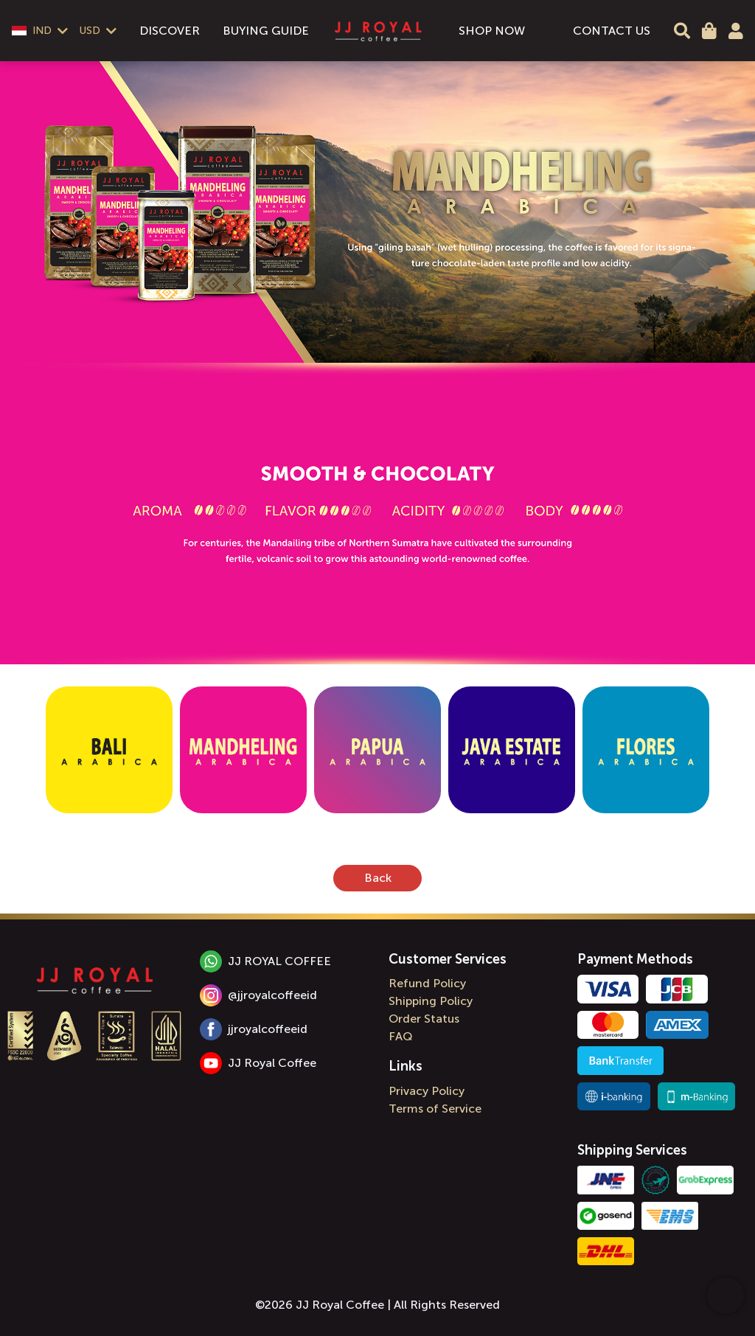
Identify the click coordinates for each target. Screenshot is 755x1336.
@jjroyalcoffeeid (258, 995)
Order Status (424, 1019)
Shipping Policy (431, 1001)
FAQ (401, 1036)
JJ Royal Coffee (258, 1063)
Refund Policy (427, 983)
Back (378, 878)
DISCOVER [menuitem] (169, 31)
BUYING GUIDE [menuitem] (266, 31)
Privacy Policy (427, 1091)
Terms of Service (435, 1109)
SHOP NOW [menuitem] (492, 31)
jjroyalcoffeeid (253, 1029)
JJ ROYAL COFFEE (265, 961)
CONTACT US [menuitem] (611, 31)
